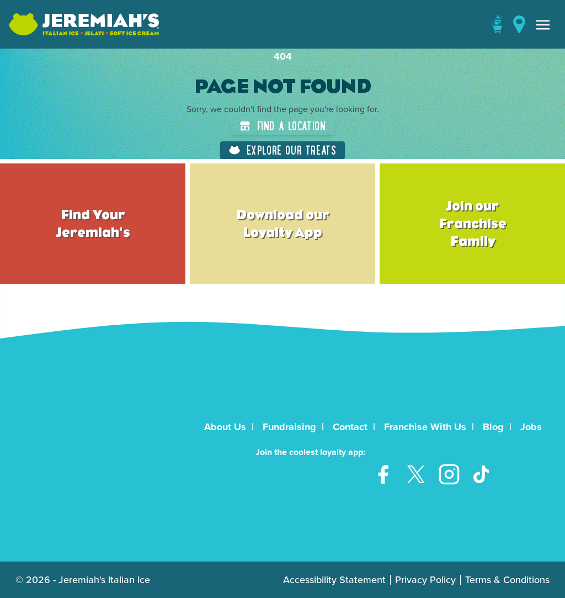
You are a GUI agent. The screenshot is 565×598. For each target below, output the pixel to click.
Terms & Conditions (507, 580)
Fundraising (289, 427)
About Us (225, 427)
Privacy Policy (425, 580)
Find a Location (282, 125)
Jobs (531, 427)
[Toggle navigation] (543, 24)
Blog (493, 427)
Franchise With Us (425, 427)
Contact (350, 427)
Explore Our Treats (283, 149)
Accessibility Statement (334, 580)
